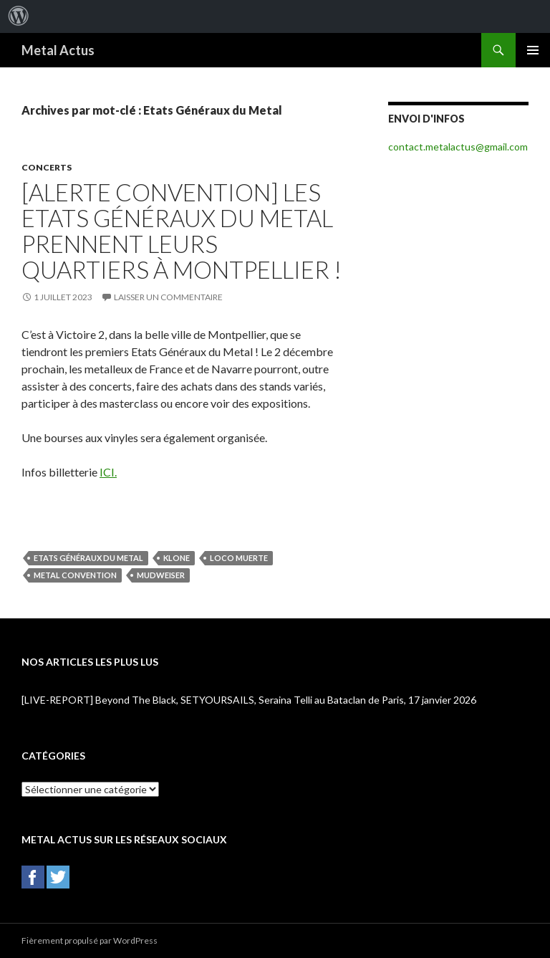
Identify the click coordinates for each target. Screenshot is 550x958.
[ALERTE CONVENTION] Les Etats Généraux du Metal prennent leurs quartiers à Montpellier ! (181, 231)
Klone (176, 557)
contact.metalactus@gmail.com (458, 146)
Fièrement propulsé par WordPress (89, 940)
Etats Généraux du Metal (88, 557)
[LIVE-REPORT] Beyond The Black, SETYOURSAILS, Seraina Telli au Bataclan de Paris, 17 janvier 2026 (248, 700)
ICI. (108, 472)
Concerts (46, 167)
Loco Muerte (239, 557)
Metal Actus (58, 50)
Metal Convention (75, 575)
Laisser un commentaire (168, 297)
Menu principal (533, 50)
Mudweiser (161, 575)
